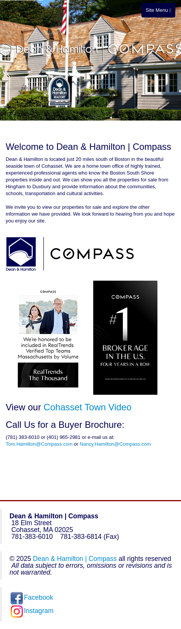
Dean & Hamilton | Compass (75, 558)
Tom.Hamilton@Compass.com (39, 444)
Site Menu (158, 10)
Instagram (32, 611)
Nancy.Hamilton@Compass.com (115, 444)
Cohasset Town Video (88, 407)
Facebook (32, 597)
